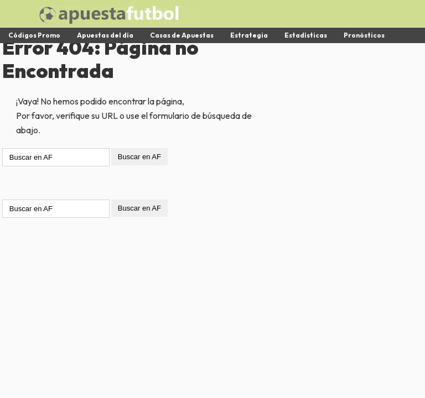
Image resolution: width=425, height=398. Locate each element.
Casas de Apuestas (182, 35)
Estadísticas (305, 35)
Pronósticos (364, 35)
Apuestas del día (105, 35)
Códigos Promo (34, 35)
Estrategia (249, 35)
